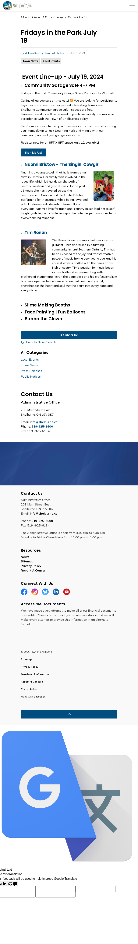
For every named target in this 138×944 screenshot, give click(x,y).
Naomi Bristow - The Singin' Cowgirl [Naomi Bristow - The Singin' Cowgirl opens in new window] (62, 164)
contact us (55, 615)
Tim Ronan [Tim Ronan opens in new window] (36, 233)
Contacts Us (29, 689)
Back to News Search (41, 342)
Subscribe (69, 335)
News (25, 557)
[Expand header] (132, 5)
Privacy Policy (31, 566)
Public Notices (31, 376)
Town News (30, 61)
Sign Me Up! (33, 152)
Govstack (39, 696)
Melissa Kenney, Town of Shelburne (46, 53)
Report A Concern (34, 570)
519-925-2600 (42, 426)
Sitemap (27, 561)
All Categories (34, 352)
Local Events (51, 61)
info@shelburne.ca (44, 422)
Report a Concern (32, 681)
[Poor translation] (12, 883)
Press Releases (31, 371)
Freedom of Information (35, 674)
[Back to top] (69, 714)
